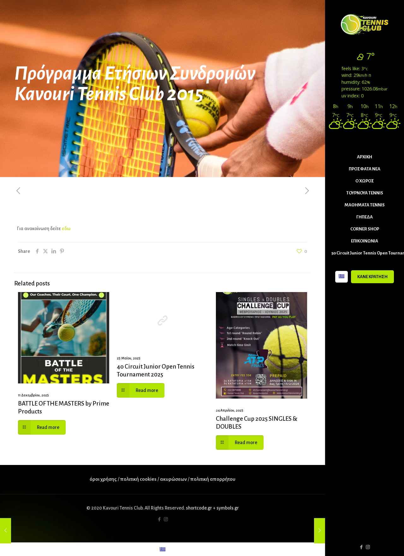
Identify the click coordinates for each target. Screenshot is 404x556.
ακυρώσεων (174, 479)
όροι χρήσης (103, 479)
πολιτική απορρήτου (212, 479)
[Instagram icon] (367, 547)
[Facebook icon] (361, 547)
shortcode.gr (199, 507)
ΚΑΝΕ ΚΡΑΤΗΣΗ (372, 276)
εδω (65, 228)
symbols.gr (228, 507)
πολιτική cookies (138, 479)
